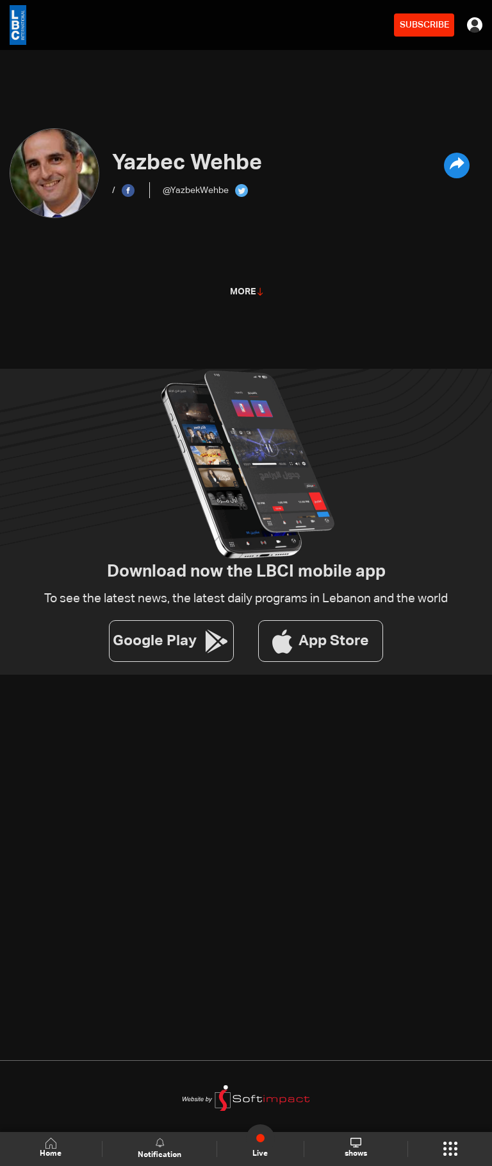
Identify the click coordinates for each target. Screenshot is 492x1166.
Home (51, 1148)
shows (355, 1148)
